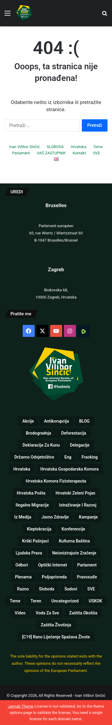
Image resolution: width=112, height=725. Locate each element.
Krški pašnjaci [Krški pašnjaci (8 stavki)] (35, 541)
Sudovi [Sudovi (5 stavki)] (71, 589)
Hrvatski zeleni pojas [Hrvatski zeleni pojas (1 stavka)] (75, 493)
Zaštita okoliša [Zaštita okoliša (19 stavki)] (83, 613)
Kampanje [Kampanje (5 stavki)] (88, 517)
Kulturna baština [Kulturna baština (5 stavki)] (74, 541)
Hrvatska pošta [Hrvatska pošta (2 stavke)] (31, 493)
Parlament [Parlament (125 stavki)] (87, 565)
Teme (98, 146)
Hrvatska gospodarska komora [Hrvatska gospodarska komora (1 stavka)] (69, 469)
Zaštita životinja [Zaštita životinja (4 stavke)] (56, 624)
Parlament (21, 153)
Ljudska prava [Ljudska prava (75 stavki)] (29, 553)
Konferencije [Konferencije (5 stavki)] (73, 529)
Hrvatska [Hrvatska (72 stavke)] (21, 469)
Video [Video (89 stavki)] (20, 613)
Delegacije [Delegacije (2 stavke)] (79, 445)
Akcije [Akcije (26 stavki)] (28, 421)
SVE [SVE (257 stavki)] (91, 589)
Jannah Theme (20, 706)
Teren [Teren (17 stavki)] (35, 601)
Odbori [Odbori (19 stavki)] (22, 565)
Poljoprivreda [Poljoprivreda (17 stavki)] (54, 577)
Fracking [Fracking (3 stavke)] (90, 457)
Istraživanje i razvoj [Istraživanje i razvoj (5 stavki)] (77, 505)
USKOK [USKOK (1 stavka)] (95, 601)
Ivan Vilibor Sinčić (24, 146)
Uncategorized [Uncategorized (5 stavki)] (65, 601)
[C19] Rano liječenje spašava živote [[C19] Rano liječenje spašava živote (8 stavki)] (56, 636)
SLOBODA (55, 146)
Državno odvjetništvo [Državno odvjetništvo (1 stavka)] (34, 457)
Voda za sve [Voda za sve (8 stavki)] (47, 613)
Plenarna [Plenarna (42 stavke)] (23, 577)
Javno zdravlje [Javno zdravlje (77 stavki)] (55, 517)
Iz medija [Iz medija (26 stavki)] (22, 517)
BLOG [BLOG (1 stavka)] (84, 421)
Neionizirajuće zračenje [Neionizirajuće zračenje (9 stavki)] (74, 553)
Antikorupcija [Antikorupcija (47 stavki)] (56, 421)
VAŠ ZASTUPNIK (51, 153)
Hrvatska (78, 146)
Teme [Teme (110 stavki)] (15, 601)
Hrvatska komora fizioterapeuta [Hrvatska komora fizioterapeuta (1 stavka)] (56, 481)
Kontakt (79, 153)
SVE (96, 153)
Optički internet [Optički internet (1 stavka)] (52, 565)
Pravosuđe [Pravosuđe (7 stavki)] (87, 577)
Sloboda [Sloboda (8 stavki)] (46, 589)
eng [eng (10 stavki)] (67, 457)
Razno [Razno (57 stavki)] (23, 589)
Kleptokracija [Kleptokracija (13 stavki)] (39, 529)
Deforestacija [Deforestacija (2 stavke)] (73, 433)
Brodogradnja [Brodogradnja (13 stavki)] (38, 433)
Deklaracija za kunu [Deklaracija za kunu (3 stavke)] (41, 445)
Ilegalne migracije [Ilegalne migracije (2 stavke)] (32, 505)
